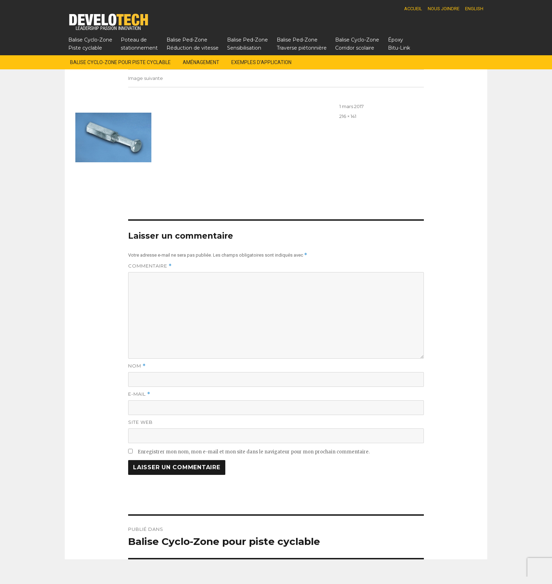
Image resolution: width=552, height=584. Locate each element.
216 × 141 (347, 116)
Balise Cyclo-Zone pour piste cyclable (120, 62)
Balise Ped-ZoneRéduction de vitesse (193, 44)
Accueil (413, 8)
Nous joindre (443, 8)
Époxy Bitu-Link (399, 44)
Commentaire (150, 266)
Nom (137, 366)
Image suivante (145, 78)
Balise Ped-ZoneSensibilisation (247, 44)
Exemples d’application (261, 62)
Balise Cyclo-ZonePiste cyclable (90, 44)
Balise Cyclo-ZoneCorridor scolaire (357, 44)
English (474, 8)
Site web (140, 422)
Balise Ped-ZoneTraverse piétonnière (302, 44)
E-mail (139, 394)
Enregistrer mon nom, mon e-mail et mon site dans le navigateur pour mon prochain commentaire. (254, 452)
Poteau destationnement (139, 44)
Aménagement (201, 62)
